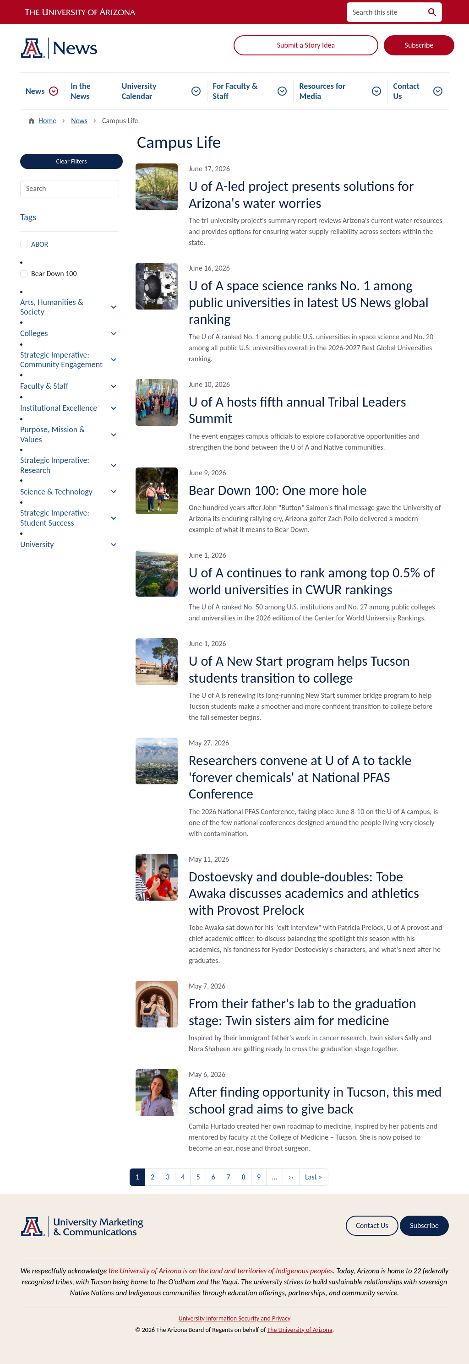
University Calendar (139, 91)
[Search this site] (385, 12)
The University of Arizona (299, 1330)
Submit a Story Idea (306, 45)
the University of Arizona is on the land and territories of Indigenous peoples (221, 1270)
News (35, 91)
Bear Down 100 (54, 273)
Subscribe (419, 45)
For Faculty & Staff (235, 91)
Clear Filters (71, 161)
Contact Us (406, 91)
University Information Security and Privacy (235, 1318)
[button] (69, 307)
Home (47, 120)
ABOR (39, 244)
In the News (81, 91)
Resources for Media (322, 91)
